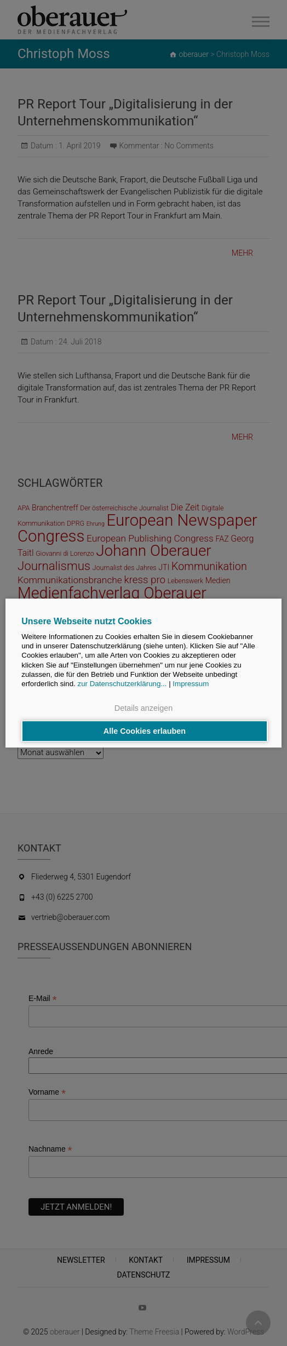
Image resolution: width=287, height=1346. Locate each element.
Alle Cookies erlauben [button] (145, 731)
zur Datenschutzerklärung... (122, 684)
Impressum (191, 684)
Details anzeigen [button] (143, 708)
